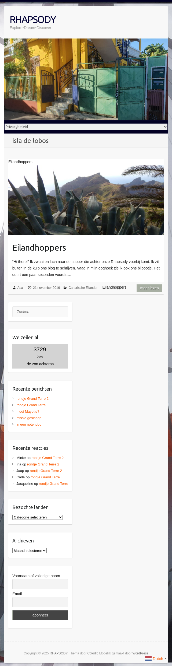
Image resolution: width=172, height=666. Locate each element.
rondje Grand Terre (31, 405)
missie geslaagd (28, 418)
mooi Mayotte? (27, 411)
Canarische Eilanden (83, 288)
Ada (20, 288)
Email (17, 594)
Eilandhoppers (39, 247)
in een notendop (28, 424)
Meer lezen (149, 288)
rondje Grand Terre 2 (32, 399)
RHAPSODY (33, 19)
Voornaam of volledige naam (36, 576)
